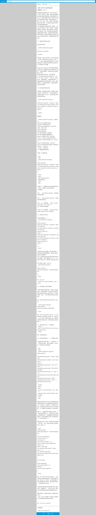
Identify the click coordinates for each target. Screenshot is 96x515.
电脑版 (48, 513)
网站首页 (39, 4)
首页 (44, 513)
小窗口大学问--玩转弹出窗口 (45, 503)
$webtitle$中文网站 (3, 1)
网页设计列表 (44, 4)
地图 (52, 513)
